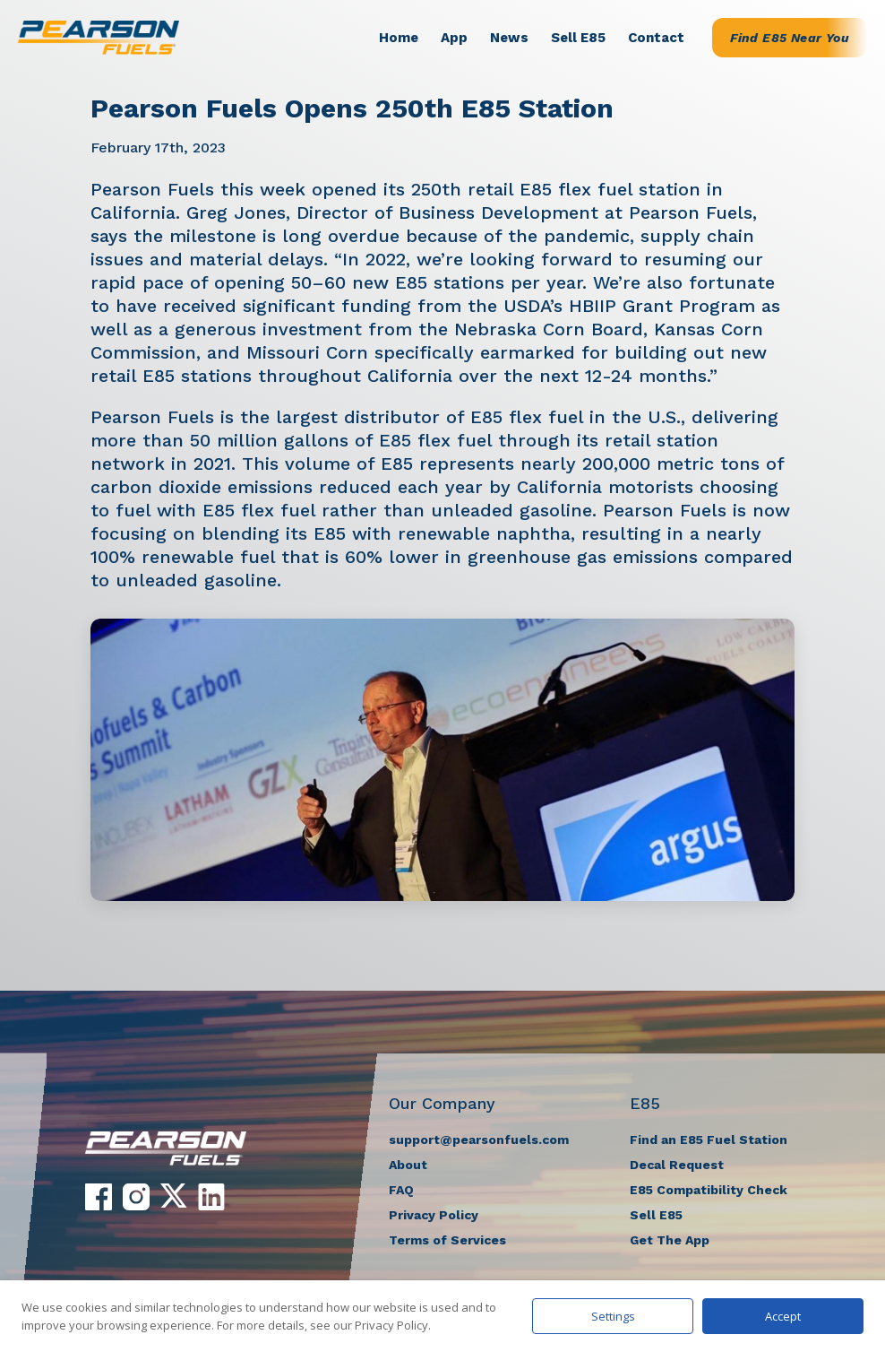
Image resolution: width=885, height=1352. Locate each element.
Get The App (669, 1240)
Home (398, 38)
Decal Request (677, 1164)
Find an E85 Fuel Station (708, 1139)
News (509, 38)
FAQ (401, 1190)
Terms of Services (447, 1240)
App (454, 38)
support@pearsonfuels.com (479, 1139)
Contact (656, 38)
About (408, 1164)
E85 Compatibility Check (708, 1190)
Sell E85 (578, 38)
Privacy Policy (433, 1215)
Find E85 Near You (789, 37)
